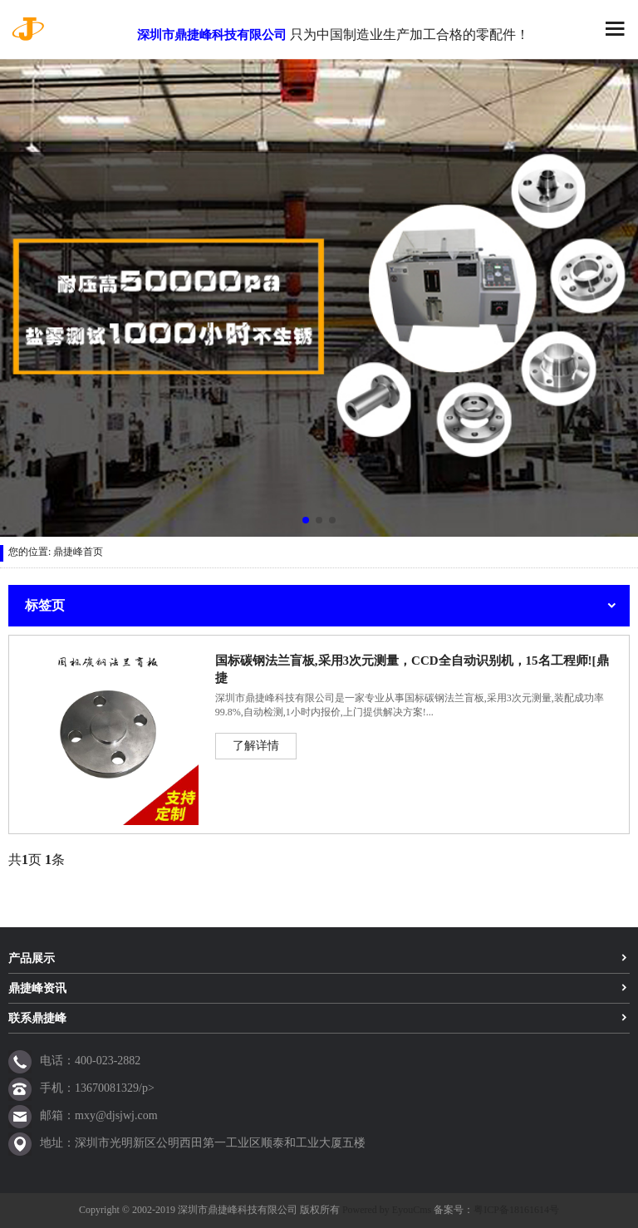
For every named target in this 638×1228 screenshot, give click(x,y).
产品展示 (31, 958)
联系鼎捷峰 (37, 1018)
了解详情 (256, 745)
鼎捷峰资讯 (37, 988)
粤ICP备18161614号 (516, 1210)
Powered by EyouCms (385, 1210)
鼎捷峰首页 (78, 552)
